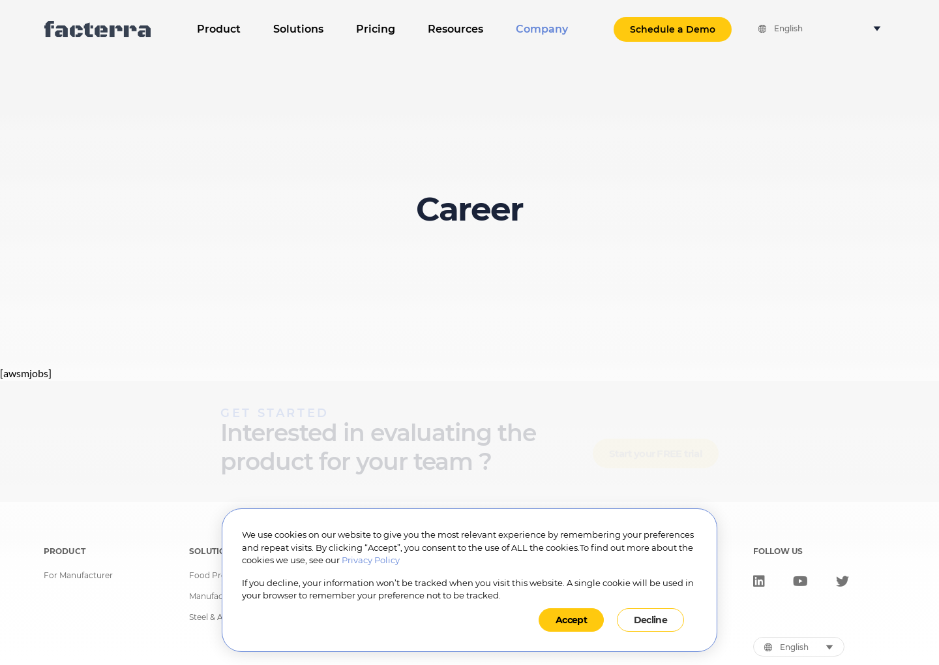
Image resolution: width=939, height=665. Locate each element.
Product (219, 29)
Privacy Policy (371, 560)
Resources (455, 29)
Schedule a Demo (672, 29)
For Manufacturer (78, 576)
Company (542, 29)
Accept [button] (571, 620)
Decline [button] (650, 620)
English (788, 29)
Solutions (298, 29)
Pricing (375, 29)
